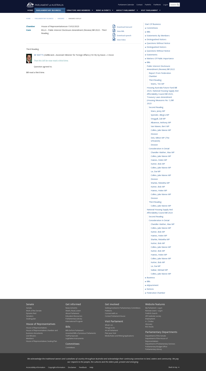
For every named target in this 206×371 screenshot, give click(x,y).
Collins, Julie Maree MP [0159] (161, 175)
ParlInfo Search (151, 313)
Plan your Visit (110, 333)
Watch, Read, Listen (73, 310)
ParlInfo (148, 5)
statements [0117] (152, 54)
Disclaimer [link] (72, 367)
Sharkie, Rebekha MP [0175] (160, 239)
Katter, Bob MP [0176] (158, 243)
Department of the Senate (155, 336)
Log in (165, 5)
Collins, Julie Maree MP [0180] (161, 258)
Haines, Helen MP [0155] (159, 160)
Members (30, 338)
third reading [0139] (155, 80)
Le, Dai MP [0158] (156, 171)
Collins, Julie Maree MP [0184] (161, 273)
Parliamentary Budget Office (156, 346)
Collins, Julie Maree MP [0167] (161, 206)
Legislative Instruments (75, 338)
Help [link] (91, 367)
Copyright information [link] (56, 367)
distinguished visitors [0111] (156, 47)
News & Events (103, 10)
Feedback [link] (83, 367)
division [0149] (154, 134)
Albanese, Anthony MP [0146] (161, 122)
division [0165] (154, 198)
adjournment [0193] (152, 285)
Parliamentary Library (74, 319)
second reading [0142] (156, 107)
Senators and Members (78, 10)
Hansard (61, 19)
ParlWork (157, 5)
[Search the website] (174, 5)
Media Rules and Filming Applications (119, 336)
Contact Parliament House (115, 316)
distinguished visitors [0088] (156, 39)
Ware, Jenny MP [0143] (158, 111)
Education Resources (74, 316)
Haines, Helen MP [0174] (159, 235)
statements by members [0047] (158, 35)
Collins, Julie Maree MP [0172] (161, 228)
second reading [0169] (156, 216)
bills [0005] (148, 32)
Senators (29, 316)
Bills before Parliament (74, 330)
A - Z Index (149, 321)
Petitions (108, 310)
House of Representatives (36, 328)
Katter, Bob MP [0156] (158, 164)
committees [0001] (152, 28)
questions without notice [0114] (158, 51)
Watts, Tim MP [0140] (157, 84)
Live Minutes (31, 336)
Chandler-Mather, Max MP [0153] (162, 152)
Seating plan (31, 319)
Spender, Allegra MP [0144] (160, 115)
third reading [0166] (155, 202)
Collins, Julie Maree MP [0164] (161, 194)
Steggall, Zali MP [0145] (158, 118)
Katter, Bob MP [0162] (158, 186)
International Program (74, 321)
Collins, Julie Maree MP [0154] (161, 156)
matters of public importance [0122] (160, 58)
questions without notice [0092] (158, 43)
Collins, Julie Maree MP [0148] (161, 130)
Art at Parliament (111, 330)
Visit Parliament (149, 10)
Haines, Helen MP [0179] (159, 254)
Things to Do (110, 328)
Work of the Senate (34, 310)
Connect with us (111, 313)
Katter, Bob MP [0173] (158, 232)
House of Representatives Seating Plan (41, 341)
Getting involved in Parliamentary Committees (122, 308)
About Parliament (125, 10)
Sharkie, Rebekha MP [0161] (160, 183)
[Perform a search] (178, 5)
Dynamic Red (31, 313)
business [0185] (151, 277)
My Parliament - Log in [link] (153, 308)
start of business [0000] (153, 24)
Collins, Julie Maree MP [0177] (161, 247)
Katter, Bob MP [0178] (158, 251)
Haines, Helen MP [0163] (159, 190)
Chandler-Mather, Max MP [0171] (162, 224)
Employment (150, 319)
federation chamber (156, 293)
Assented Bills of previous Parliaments (81, 333)
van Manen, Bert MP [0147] (160, 126)
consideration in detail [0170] (159, 220)
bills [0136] (148, 62)
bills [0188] (148, 281)
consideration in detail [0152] (159, 148)
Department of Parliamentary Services (160, 344)
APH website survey (153, 316)
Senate (29, 308)
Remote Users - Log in (154, 310)
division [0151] (154, 144)
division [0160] (154, 179)
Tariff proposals (72, 336)
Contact (139, 5)
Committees (70, 347)
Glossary (148, 324)
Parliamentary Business (48, 10)
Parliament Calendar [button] (126, 5)
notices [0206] (150, 289)
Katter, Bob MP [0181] (158, 262)
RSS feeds (149, 327)
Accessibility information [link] (35, 367)
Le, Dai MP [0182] (156, 266)
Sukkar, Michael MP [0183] (159, 270)
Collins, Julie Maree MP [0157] (161, 167)
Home (30, 10)
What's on (109, 325)
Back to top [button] (174, 367)
